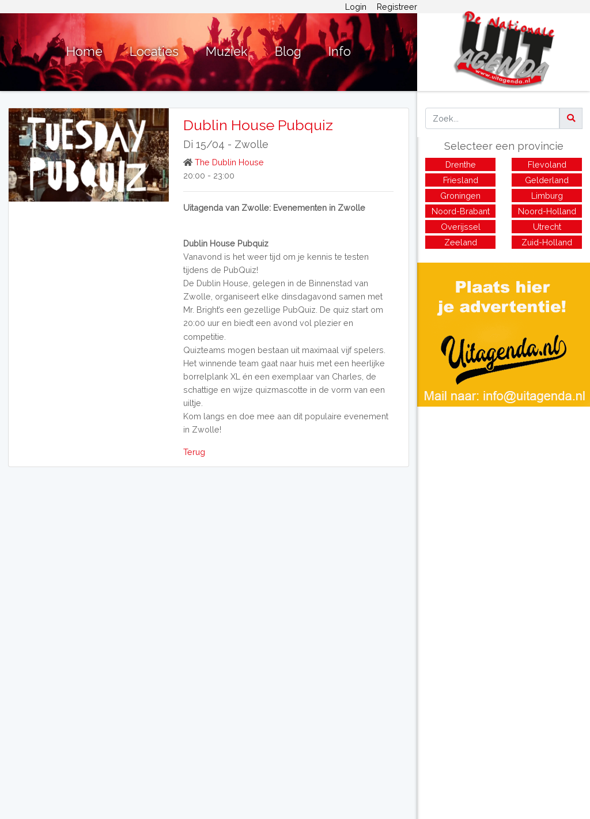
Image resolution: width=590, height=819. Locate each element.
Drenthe (460, 164)
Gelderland (547, 180)
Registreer (397, 7)
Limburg (547, 195)
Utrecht (547, 227)
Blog (288, 51)
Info (339, 51)
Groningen (460, 195)
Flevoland (547, 164)
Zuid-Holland (546, 242)
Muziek (227, 51)
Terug (194, 452)
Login (355, 7)
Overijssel (461, 227)
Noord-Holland (547, 211)
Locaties (154, 51)
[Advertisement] (503, 487)
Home (84, 51)
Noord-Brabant (461, 211)
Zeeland (460, 242)
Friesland (460, 180)
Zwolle (251, 144)
